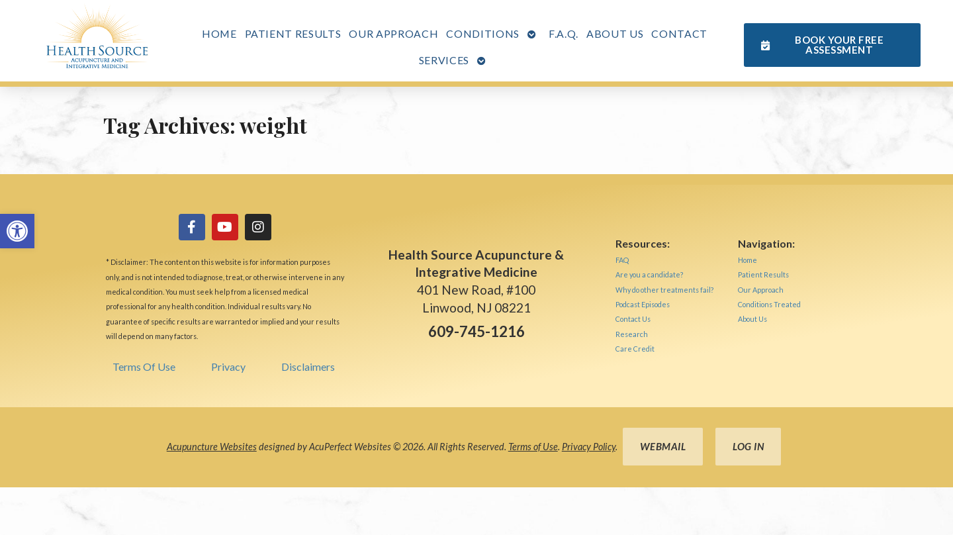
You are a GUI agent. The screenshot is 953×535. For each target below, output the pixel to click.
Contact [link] (679, 33)
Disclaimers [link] (308, 366)
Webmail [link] (663, 446)
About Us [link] (614, 33)
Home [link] (219, 33)
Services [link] (444, 60)
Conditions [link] (483, 33)
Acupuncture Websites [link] (212, 446)
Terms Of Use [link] (144, 366)
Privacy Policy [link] (588, 446)
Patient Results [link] (293, 33)
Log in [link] (748, 446)
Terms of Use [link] (533, 446)
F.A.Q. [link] (563, 33)
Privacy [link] (228, 366)
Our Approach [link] (393, 33)
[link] (17, 231)
